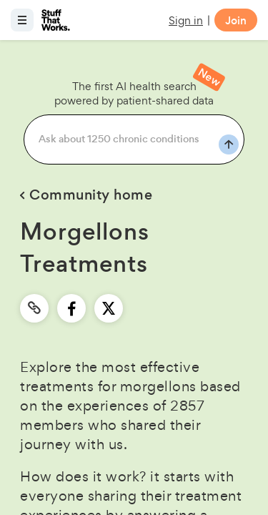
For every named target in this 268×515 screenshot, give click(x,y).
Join (236, 20)
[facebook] (71, 308)
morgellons (158, 386)
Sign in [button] (186, 20)
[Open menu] (22, 20)
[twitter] (108, 308)
